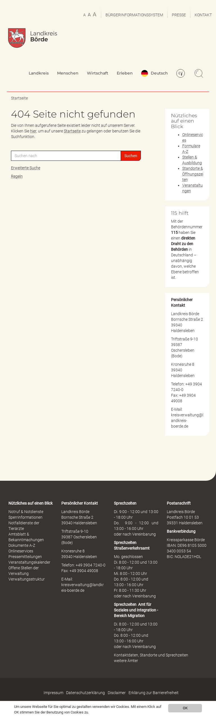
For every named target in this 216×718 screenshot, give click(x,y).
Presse (179, 15)
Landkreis (39, 73)
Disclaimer (117, 692)
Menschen (67, 73)
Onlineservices (20, 551)
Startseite (19, 98)
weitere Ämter (126, 660)
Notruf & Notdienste (25, 511)
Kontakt (203, 15)
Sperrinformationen (25, 517)
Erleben (125, 73)
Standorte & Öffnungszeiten (192, 174)
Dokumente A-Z (21, 545)
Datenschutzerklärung (85, 692)
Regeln (17, 176)
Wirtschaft (97, 73)
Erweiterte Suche (25, 168)
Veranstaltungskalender (29, 562)
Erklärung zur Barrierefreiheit (154, 692)
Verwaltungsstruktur (26, 579)
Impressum (53, 692)
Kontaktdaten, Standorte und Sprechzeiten (151, 655)
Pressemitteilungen (25, 556)
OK (185, 708)
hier (33, 131)
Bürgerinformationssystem (134, 15)
